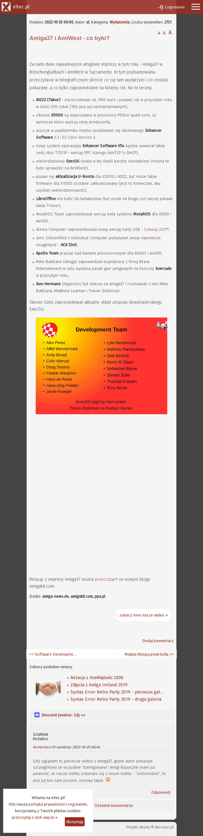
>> (171, 654)
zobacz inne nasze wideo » (143, 615)
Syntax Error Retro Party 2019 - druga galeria (115, 699)
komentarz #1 (44, 747)
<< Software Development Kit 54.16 (52, 654)
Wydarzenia (120, 22)
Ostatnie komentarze (114, 805)
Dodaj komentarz (158, 640)
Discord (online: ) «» (63, 715)
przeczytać (105, 579)
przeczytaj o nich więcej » (35, 817)
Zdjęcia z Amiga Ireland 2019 (99, 685)
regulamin (77, 804)
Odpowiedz (161, 792)
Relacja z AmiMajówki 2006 (96, 677)
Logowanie (175, 7)
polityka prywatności (47, 804)
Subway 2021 (155, 229)
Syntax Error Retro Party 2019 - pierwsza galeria (117, 692)
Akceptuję (74, 821)
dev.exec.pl (164, 827)
